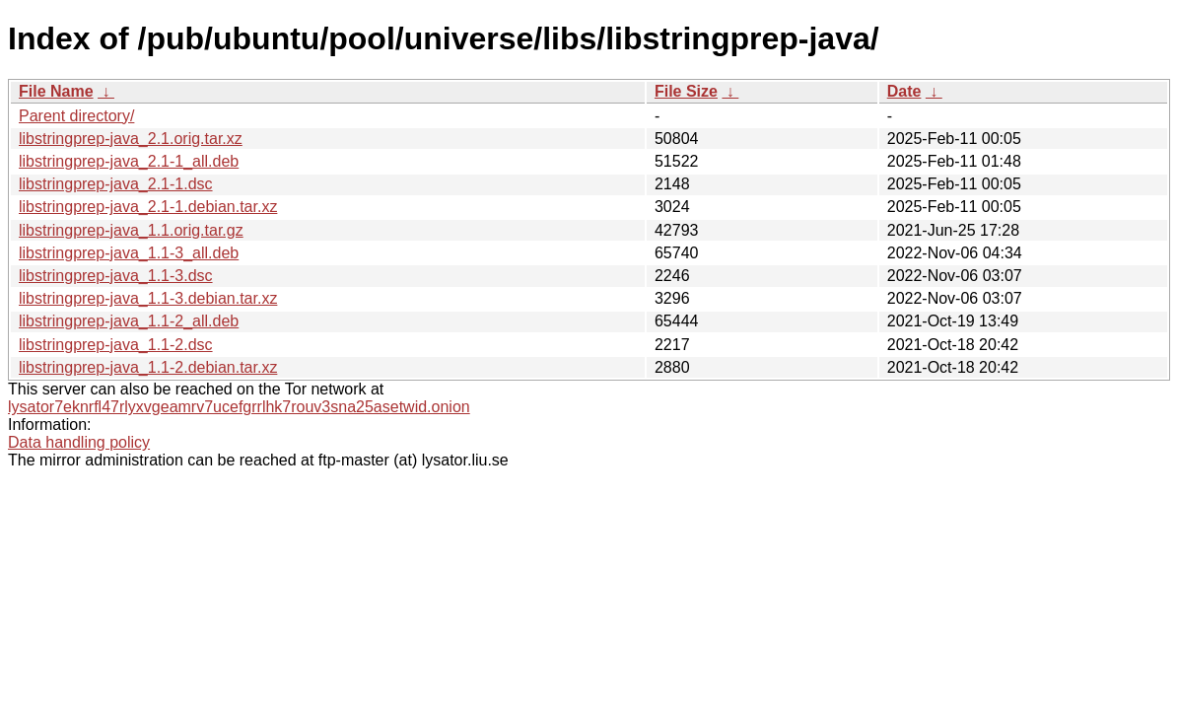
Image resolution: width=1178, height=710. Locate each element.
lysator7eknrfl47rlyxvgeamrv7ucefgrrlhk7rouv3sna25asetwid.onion (239, 406)
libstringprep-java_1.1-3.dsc (116, 275)
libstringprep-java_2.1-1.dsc (116, 184)
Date (904, 91)
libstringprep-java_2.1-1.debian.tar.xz (148, 206)
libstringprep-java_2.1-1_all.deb (129, 161)
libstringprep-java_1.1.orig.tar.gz (131, 230)
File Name (56, 91)
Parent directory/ (76, 115)
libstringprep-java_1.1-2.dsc (116, 344)
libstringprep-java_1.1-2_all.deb (129, 321)
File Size (686, 91)
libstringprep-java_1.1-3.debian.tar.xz (148, 298)
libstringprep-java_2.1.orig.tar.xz (131, 138)
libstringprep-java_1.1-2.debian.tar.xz (148, 367)
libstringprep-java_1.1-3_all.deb (129, 253)
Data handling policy (79, 442)
